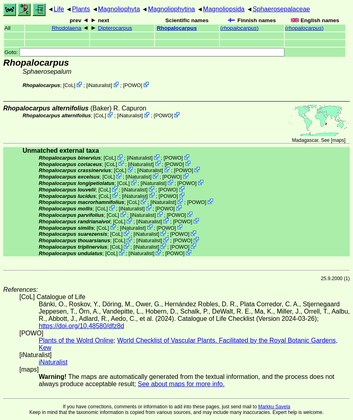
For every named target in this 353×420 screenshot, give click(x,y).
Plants (81, 9)
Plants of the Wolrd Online (76, 340)
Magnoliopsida (223, 9)
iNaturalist (99, 85)
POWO (133, 85)
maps (338, 140)
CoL (69, 85)
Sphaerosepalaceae (281, 9)
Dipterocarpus (115, 28)
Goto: (144, 52)
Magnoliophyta (119, 9)
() (239, 28)
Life (59, 9)
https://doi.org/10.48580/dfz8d (81, 325)
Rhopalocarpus (177, 28)
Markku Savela (274, 407)
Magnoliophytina (171, 9)
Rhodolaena (66, 28)
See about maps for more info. (181, 383)
